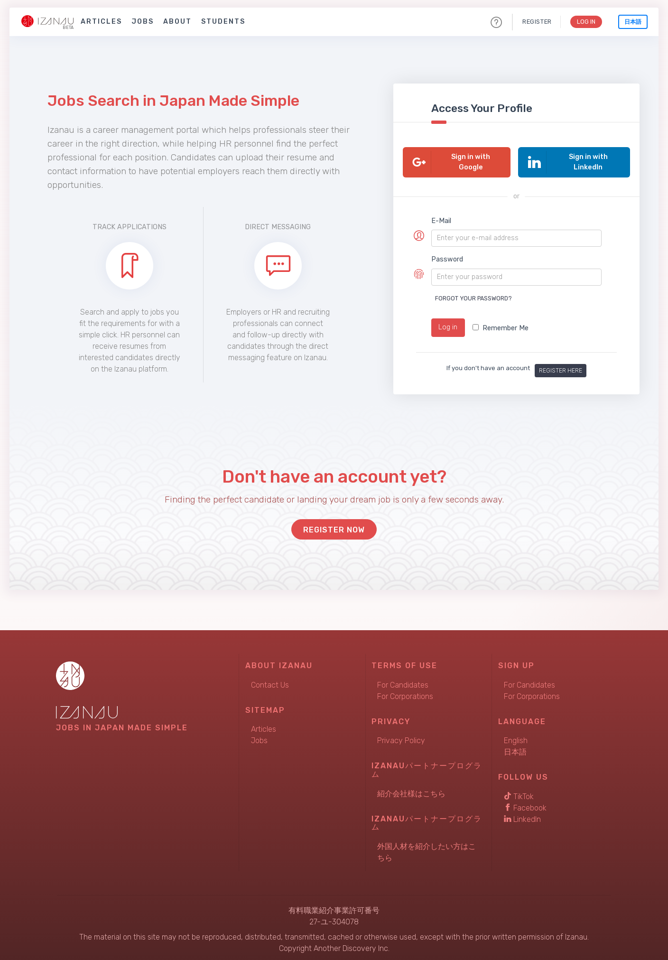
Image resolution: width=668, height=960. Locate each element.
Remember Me (501, 328)
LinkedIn (522, 815)
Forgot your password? (473, 298)
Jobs (142, 22)
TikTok (519, 792)
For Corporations (405, 692)
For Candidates (402, 681)
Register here (560, 366)
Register (535, 21)
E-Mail (441, 221)
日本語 (632, 22)
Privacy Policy (401, 737)
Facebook (525, 804)
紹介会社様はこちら (411, 789)
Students (223, 22)
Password (447, 259)
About (177, 22)
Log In (585, 21)
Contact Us (270, 681)
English (516, 737)
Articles (101, 22)
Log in (447, 327)
